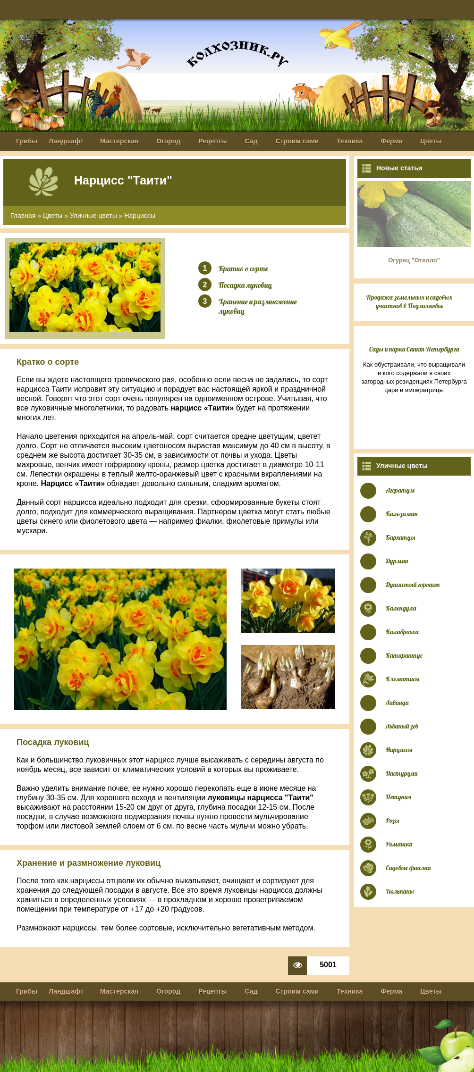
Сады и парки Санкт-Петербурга (414, 349)
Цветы (430, 141)
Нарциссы (139, 215)
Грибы (26, 141)
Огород (168, 141)
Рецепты (212, 141)
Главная (22, 215)
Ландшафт (66, 141)
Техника (350, 141)
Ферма (391, 141)
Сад (251, 141)
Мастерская (119, 141)
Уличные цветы (93, 215)
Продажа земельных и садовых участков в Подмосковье (409, 301)
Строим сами (297, 141)
